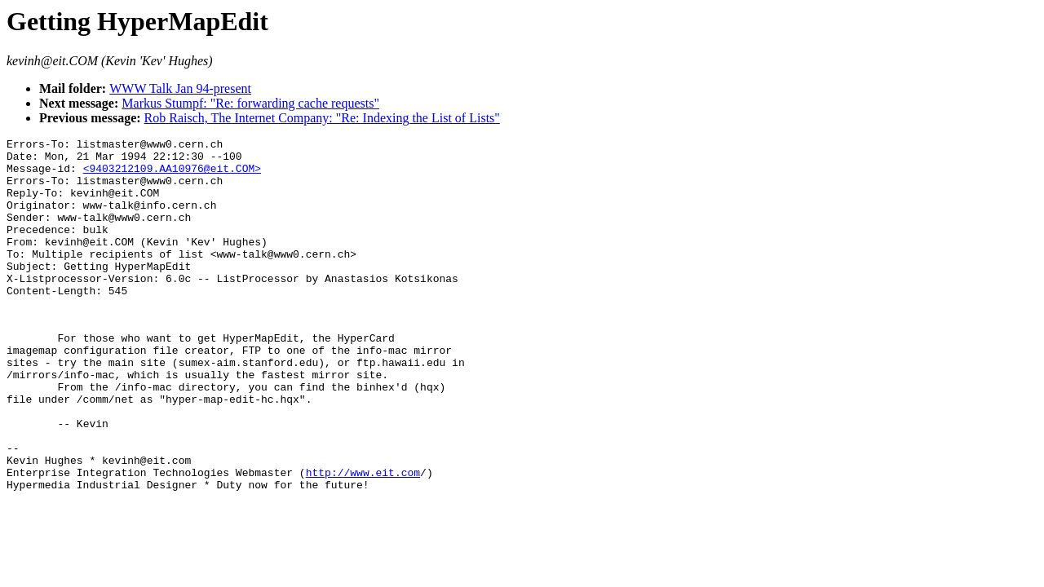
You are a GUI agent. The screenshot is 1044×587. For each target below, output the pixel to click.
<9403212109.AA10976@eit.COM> (172, 175)
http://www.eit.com (363, 538)
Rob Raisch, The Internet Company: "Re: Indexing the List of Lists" (322, 118)
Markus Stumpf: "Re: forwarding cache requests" (250, 103)
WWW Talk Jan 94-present (180, 88)
